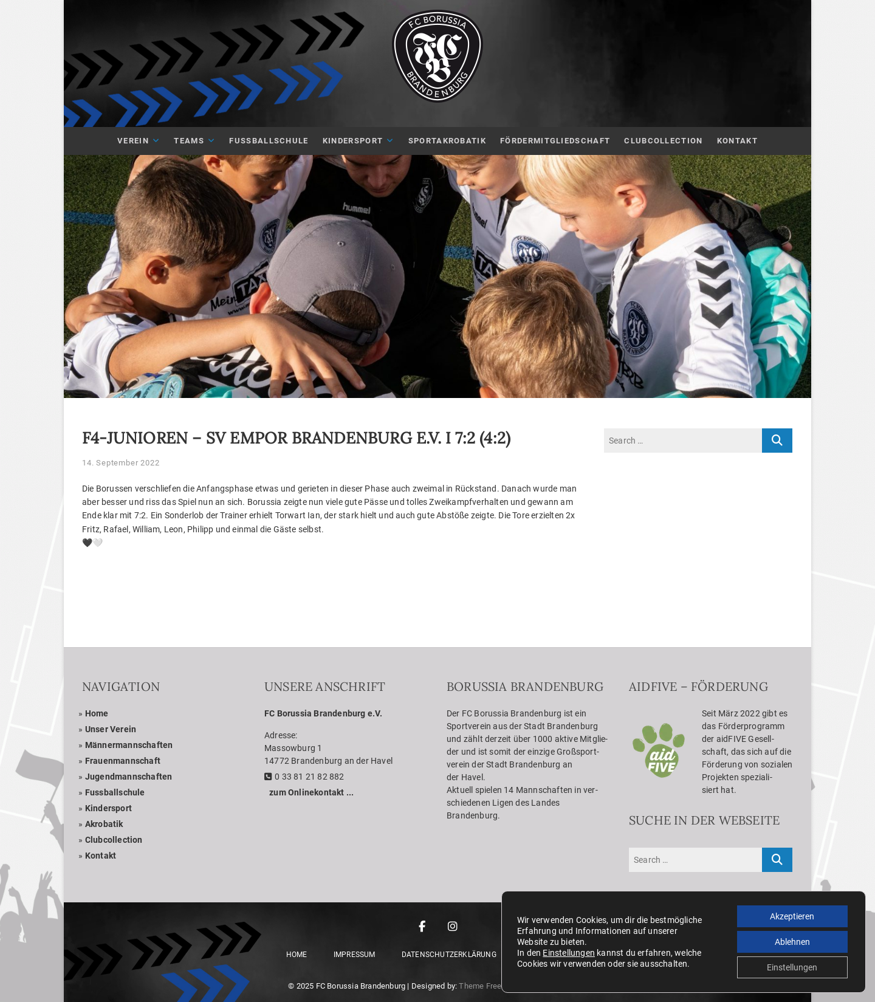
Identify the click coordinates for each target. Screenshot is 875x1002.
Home (97, 713)
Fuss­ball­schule (115, 792)
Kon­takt (737, 140)
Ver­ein (133, 140)
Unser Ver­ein (110, 729)
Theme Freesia (485, 985)
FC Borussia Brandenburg (361, 985)
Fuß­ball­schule (268, 140)
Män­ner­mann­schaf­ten (129, 745)
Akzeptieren (792, 916)
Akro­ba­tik (104, 824)
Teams (189, 140)
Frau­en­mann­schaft (122, 761)
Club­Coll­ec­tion (663, 140)
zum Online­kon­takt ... (311, 792)
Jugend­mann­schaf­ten (129, 776)
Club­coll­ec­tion (114, 840)
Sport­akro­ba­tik (447, 140)
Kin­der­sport (353, 140)
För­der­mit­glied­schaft (555, 140)
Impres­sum (355, 954)
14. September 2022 (120, 462)
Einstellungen (569, 953)
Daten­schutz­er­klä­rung (449, 954)
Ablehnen (792, 942)
